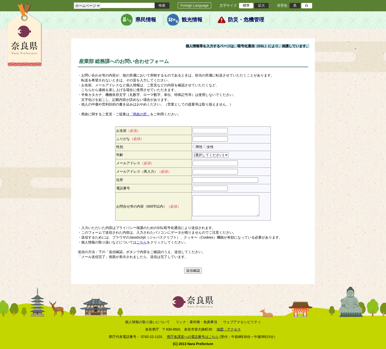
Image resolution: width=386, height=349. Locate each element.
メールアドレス (135, 163)
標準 (246, 5)
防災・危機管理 (246, 20)
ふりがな (130, 139)
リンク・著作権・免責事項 (196, 322)
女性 (210, 147)
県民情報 (145, 20)
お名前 (128, 131)
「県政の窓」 (139, 114)
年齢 (119, 155)
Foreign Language (194, 5)
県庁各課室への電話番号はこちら (193, 337)
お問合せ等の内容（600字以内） (148, 206)
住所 (119, 180)
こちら (141, 242)
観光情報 (192, 20)
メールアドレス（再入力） (143, 171)
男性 (199, 147)
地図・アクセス (229, 329)
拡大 (261, 5)
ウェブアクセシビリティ (242, 322)
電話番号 (123, 188)
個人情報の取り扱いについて (147, 322)
